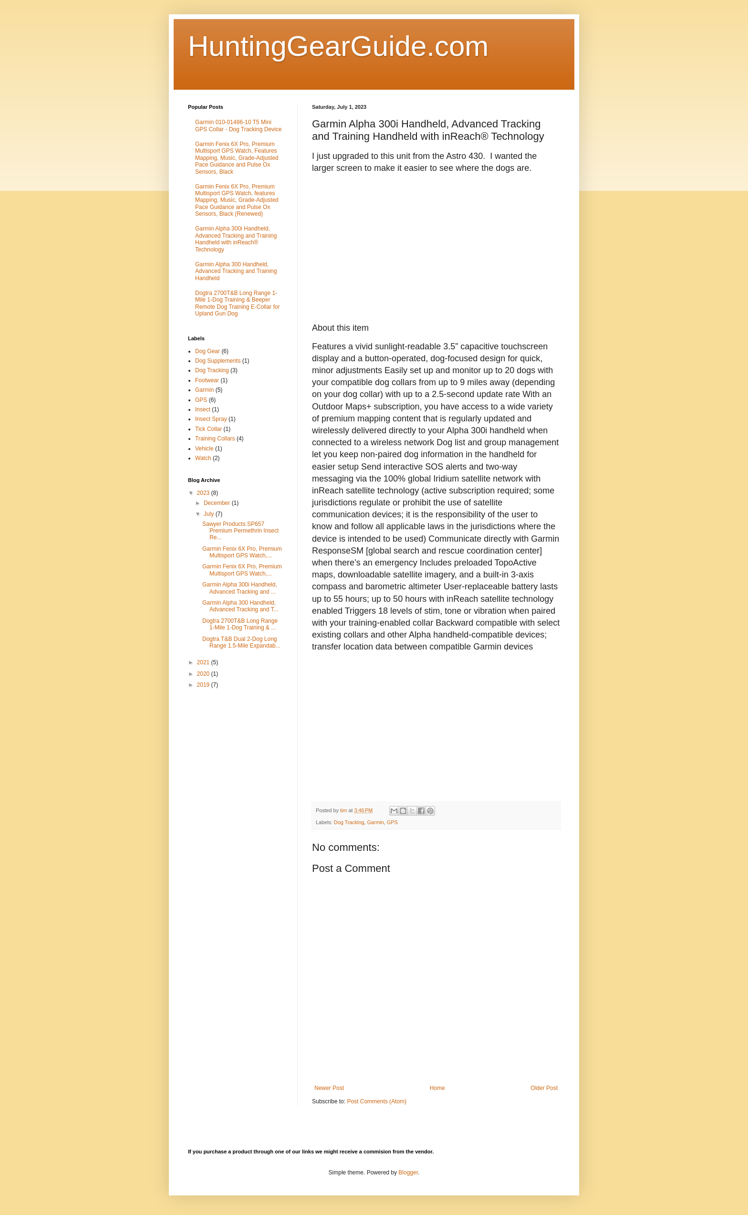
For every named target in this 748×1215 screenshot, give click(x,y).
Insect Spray (211, 419)
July (210, 514)
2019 (204, 684)
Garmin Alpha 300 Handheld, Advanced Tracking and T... (240, 606)
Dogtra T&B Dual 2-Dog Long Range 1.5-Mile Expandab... (241, 642)
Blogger (408, 1172)
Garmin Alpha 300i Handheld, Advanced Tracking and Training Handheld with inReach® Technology (236, 238)
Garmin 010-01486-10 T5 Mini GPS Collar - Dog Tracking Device (238, 125)
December (218, 503)
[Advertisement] (259, 764)
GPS (392, 822)
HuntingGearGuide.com (338, 46)
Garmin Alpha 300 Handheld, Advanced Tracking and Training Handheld (236, 271)
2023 (204, 493)
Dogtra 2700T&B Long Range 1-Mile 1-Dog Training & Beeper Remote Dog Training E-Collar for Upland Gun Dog (237, 303)
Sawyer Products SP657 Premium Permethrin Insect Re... (240, 531)
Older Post (544, 1088)
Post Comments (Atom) (376, 1101)
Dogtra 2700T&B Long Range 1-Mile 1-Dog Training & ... (240, 624)
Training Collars (215, 438)
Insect (202, 409)
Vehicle (204, 448)
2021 (204, 662)
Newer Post (329, 1088)
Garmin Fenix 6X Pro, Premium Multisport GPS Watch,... (242, 552)
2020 (204, 673)
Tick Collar (208, 429)
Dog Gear (207, 351)
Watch (203, 458)
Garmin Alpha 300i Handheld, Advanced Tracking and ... (239, 588)
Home (437, 1088)
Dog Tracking (349, 822)
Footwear (207, 380)
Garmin (375, 822)
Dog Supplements (217, 360)
